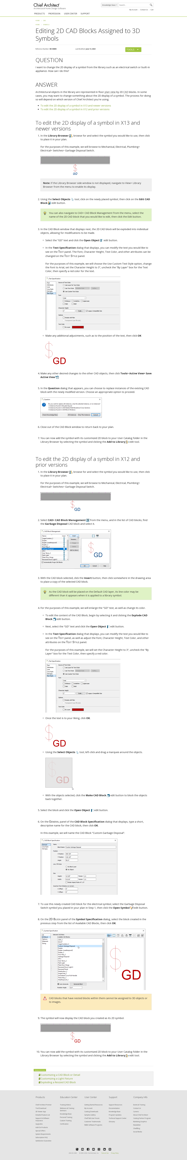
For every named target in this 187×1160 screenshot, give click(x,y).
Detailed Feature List (43, 1115)
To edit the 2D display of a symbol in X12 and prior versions (75, 109)
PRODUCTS (39, 13)
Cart (151, 10)
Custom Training (65, 1121)
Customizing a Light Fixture (57, 1078)
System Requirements (43, 1134)
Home (38, 20)
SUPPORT (85, 13)
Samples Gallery (90, 1115)
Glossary (112, 1122)
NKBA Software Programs (93, 1125)
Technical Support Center (117, 1118)
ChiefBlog (136, 1128)
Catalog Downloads (91, 1112)
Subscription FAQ (42, 1137)
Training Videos (65, 1105)
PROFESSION (54, 13)
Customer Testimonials (92, 1122)
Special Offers (40, 1131)
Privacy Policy (115, 1153)
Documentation (114, 1108)
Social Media (137, 1132)
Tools (130, 49)
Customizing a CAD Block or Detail (60, 1075)
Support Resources (115, 1105)
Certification (64, 1124)
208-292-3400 (73, 1153)
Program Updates (115, 1115)
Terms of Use (105, 1153)
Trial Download (41, 1108)
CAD (44, 20)
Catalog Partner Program (142, 1118)
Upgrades (39, 1124)
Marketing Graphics (140, 1122)
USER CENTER (70, 13)
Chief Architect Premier (44, 1105)
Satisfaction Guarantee (43, 1141)
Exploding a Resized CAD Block (58, 1082)
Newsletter (137, 1125)
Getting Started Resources (93, 1105)
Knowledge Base (66, 1114)
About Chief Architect (140, 1115)
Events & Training (139, 1105)
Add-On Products (42, 1127)
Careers (136, 1112)
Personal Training (66, 1117)
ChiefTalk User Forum (91, 1118)
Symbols (46, 24)
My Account (133, 10)
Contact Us (144, 10)
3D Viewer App (41, 1112)
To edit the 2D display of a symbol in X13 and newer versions (75, 105)
